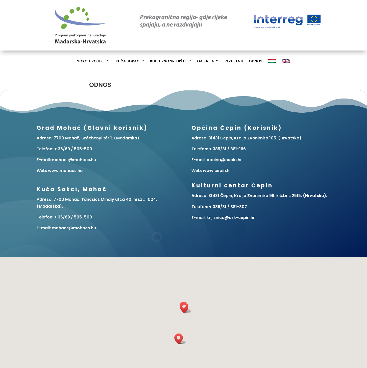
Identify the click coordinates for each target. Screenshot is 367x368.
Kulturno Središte (168, 61)
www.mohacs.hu (65, 171)
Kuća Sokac (127, 61)
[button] (186, 308)
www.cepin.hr (217, 171)
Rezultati (234, 61)
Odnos (255, 61)
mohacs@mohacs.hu (74, 228)
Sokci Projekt (91, 61)
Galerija (205, 61)
